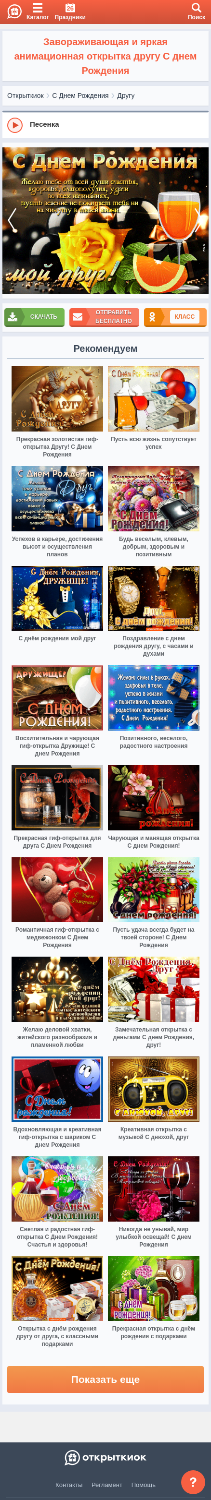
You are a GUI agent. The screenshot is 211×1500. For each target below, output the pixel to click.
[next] (199, 220)
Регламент (107, 1484)
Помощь (144, 1484)
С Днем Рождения (80, 95)
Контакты (68, 1484)
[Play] (15, 125)
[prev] (12, 220)
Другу (125, 95)
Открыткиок (25, 95)
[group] (105, 125)
